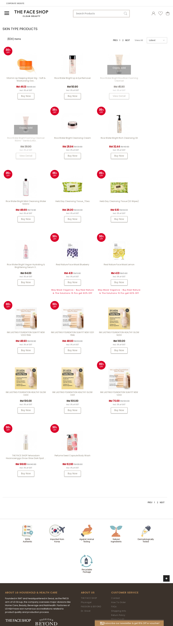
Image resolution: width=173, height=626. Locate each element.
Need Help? (88, 529)
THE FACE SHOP (89, 480)
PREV (115, 40)
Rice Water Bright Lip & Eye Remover (65, 78)
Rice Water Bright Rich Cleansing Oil (65, 141)
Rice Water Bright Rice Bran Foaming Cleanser (107, 79)
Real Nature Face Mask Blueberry (107, 204)
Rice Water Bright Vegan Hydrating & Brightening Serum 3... (65, 206)
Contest (115, 480)
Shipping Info (118, 492)
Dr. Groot (86, 492)
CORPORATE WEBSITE (15, 3)
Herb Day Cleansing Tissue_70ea (149, 141)
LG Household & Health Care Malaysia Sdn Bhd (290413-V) (84, 603)
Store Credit (117, 501)
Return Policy (118, 497)
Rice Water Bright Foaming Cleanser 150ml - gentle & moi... (149, 79)
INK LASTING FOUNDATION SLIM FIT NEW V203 (65, 337)
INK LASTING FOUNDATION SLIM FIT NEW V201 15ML (65, 274)
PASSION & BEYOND (91, 488)
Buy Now (23, 96)
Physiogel (86, 484)
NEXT (127, 40)
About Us (88, 474)
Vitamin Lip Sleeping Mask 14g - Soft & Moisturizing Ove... (23, 79)
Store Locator (118, 509)
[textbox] (101, 13)
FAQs (114, 488)
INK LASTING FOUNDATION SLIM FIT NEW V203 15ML (23, 274)
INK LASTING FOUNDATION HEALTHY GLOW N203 (107, 274)
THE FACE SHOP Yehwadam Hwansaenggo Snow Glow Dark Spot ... (107, 338)
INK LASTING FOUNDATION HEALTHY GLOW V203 (149, 274)
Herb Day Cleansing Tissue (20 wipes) (23, 206)
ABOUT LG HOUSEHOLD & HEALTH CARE (31, 474)
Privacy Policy (118, 518)
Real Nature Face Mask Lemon (149, 204)
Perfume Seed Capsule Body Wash (149, 335)
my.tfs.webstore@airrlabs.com (98, 538)
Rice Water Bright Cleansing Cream (23, 141)
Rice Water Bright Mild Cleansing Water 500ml (107, 142)
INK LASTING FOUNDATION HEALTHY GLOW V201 (23, 337)
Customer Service (125, 474)
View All (139, 40)
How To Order (118, 484)
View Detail (107, 96)
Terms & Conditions (122, 514)
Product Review (119, 505)
